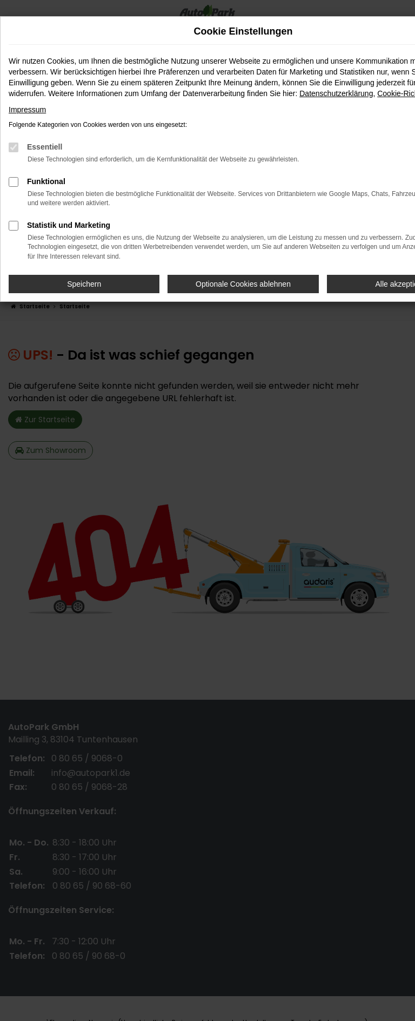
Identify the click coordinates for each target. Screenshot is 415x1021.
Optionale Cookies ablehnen (243, 284)
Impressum (27, 109)
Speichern (84, 284)
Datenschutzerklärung (336, 93)
